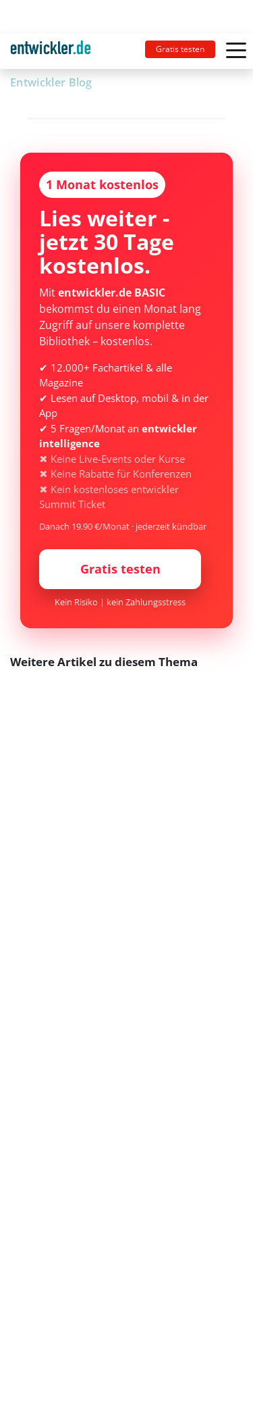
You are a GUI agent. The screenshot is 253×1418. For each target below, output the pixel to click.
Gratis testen (180, 49)
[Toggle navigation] (56, 51)
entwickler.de (50, 54)
